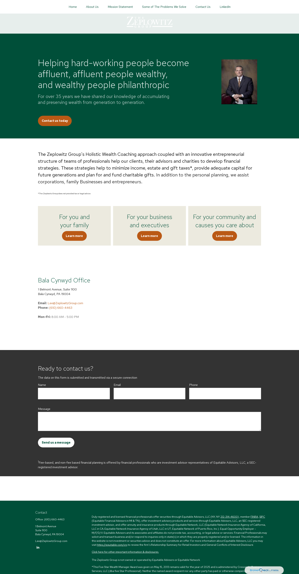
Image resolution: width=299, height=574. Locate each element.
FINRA (254, 516)
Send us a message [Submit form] (56, 443)
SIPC (262, 516)
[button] (72, 7)
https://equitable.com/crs (112, 545)
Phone (193, 385)
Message (44, 409)
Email (117, 385)
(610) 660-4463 (60, 308)
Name (42, 385)
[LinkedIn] (37, 547)
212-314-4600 (229, 516)
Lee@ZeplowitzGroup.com (65, 303)
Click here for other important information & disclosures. (125, 552)
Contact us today (55, 121)
